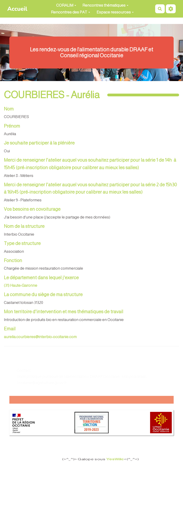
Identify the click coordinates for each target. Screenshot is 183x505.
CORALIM (66, 5)
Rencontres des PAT (70, 12)
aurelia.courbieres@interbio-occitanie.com (40, 337)
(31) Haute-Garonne (20, 285)
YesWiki (110, 459)
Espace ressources (115, 12)
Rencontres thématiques (105, 5)
